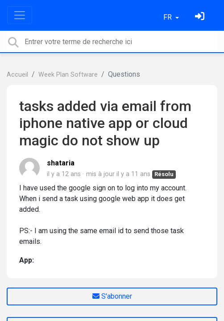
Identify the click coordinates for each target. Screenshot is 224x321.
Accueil (17, 74)
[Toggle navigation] (19, 15)
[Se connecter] (200, 17)
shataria (61, 163)
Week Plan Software (68, 74)
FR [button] (168, 17)
